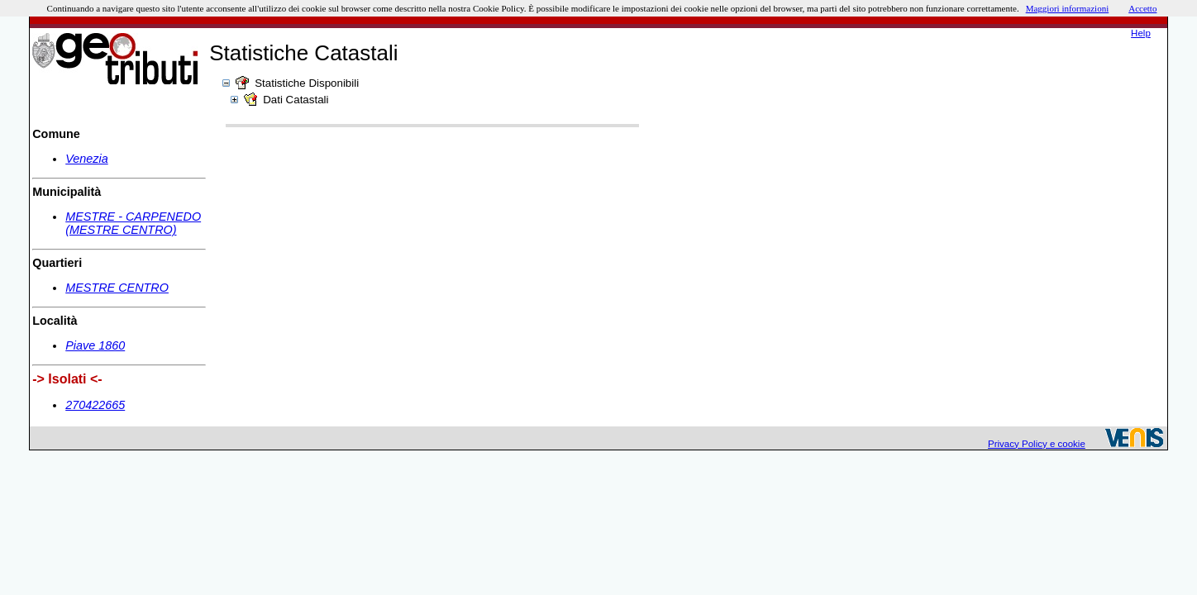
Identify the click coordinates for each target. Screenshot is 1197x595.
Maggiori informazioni (1067, 8)
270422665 (95, 405)
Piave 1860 (95, 345)
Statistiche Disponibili (307, 83)
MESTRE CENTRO (117, 287)
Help (1141, 33)
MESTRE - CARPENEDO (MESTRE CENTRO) (133, 223)
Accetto (1142, 8)
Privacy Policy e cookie (1036, 444)
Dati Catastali (295, 99)
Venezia (86, 158)
